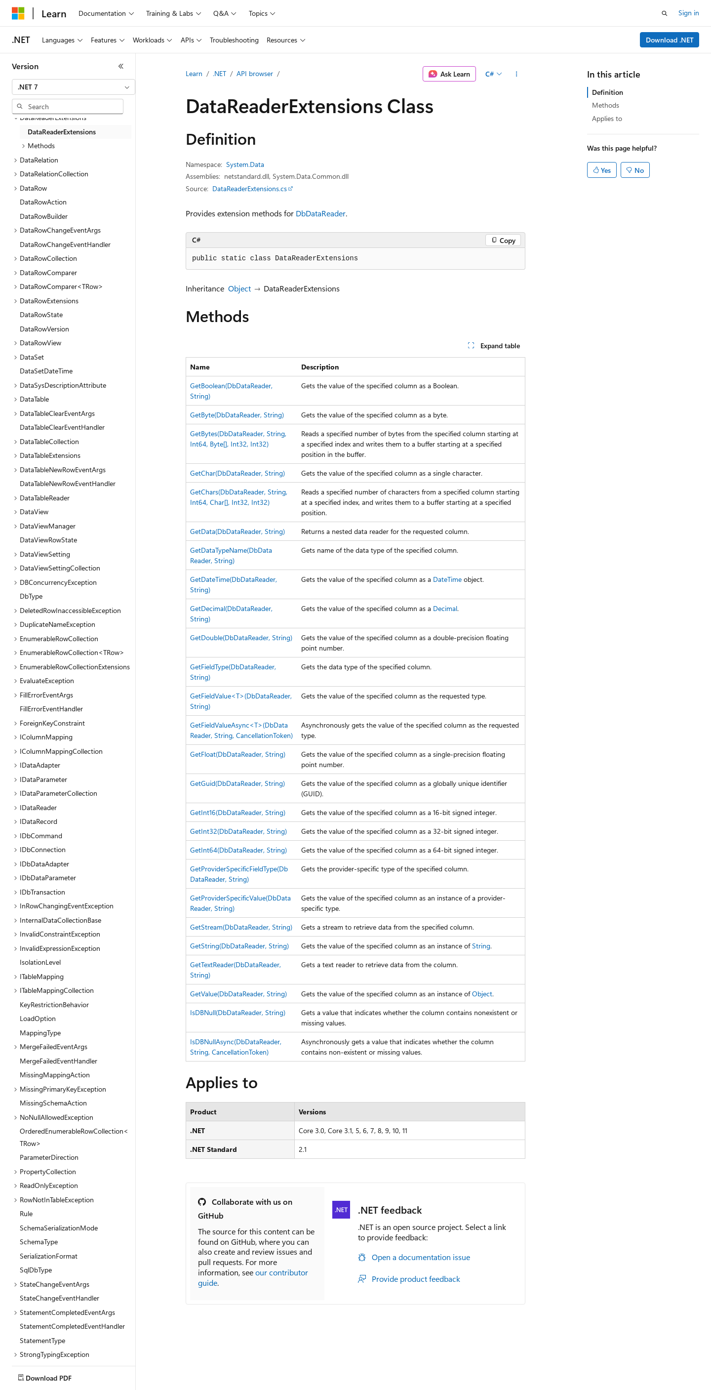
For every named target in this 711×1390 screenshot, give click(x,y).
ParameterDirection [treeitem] (49, 1157)
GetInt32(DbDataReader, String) (238, 831)
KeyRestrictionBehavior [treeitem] (54, 1004)
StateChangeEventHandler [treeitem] (59, 1298)
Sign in (688, 12)
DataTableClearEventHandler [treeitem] (62, 427)
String (481, 945)
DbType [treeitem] (31, 596)
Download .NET (670, 39)
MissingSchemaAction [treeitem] (53, 1102)
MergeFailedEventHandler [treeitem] (58, 1060)
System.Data (245, 164)
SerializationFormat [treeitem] (49, 1256)
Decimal (445, 608)
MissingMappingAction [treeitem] (55, 1074)
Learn (194, 73)
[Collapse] (121, 66)
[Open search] (664, 13)
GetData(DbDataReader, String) (237, 531)
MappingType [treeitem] (40, 1032)
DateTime (447, 579)
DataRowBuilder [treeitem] (44, 216)
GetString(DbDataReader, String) (239, 945)
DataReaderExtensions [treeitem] (62, 131)
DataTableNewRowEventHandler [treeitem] (68, 483)
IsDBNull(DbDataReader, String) (237, 1012)
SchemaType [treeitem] (39, 1241)
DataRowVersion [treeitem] (44, 328)
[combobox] (73, 87)
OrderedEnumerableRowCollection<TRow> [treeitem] (74, 1137)
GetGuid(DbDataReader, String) (237, 783)
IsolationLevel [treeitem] (40, 962)
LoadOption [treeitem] (38, 1018)
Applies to (607, 118)
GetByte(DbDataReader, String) (237, 414)
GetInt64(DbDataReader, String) (238, 850)
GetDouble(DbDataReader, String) (241, 637)
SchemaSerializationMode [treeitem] (59, 1227)
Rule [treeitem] (26, 1213)
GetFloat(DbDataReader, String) (237, 754)
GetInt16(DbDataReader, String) (237, 812)
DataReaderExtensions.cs (249, 188)
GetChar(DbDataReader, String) (237, 473)
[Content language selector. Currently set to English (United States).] (57, 1376)
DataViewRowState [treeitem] (48, 539)
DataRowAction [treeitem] (43, 201)
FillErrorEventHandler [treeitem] (51, 708)
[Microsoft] (18, 13)
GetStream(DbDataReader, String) (241, 927)
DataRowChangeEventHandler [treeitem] (65, 244)
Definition (607, 92)
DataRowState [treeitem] (41, 314)
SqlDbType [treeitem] (36, 1269)
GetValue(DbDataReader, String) (238, 993)
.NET (219, 73)
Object (239, 288)
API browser (255, 73)
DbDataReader (321, 213)
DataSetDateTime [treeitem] (46, 370)
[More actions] (516, 74)
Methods (605, 105)
